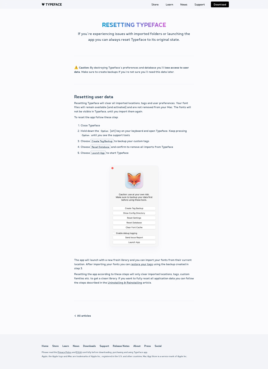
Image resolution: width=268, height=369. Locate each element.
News (183, 4)
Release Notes (121, 346)
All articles (84, 316)
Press (147, 346)
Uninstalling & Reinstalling (125, 282)
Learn (169, 4)
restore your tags (142, 264)
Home (45, 346)
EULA (79, 352)
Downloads (89, 346)
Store (155, 4)
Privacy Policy (64, 352)
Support (200, 4)
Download (220, 4)
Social (158, 346)
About (136, 346)
